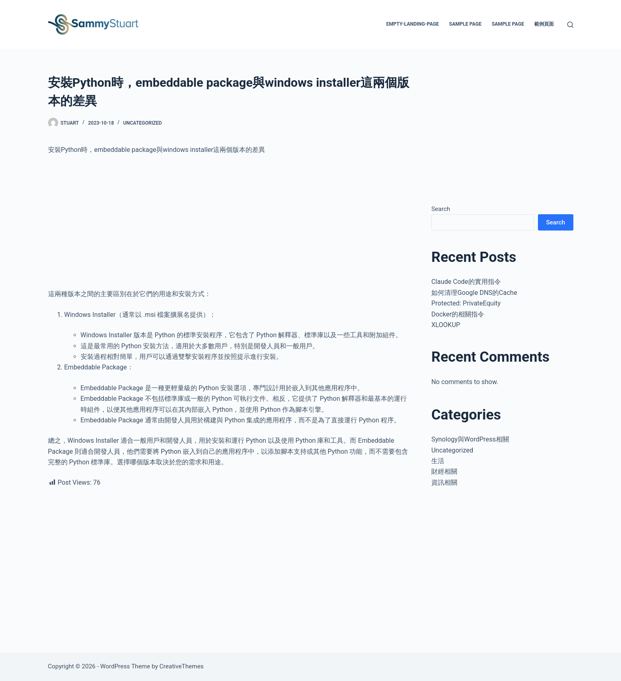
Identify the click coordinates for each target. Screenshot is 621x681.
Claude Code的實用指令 (465, 282)
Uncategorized (142, 123)
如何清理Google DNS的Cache (474, 293)
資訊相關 (444, 482)
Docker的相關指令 (457, 314)
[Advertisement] (229, 222)
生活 (437, 461)
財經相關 (444, 471)
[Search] (570, 25)
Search (440, 209)
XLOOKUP (445, 325)
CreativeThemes (182, 666)
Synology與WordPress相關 (470, 439)
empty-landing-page (412, 24)
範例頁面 (544, 24)
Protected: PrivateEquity (465, 303)
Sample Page (465, 24)
